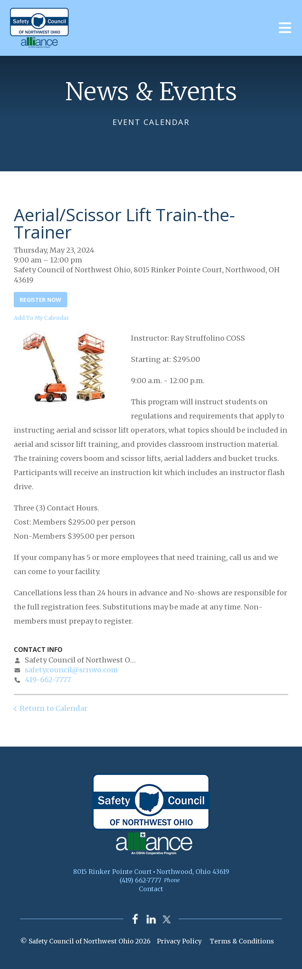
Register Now (40, 299)
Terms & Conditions (242, 941)
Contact (151, 889)
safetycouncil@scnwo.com (71, 669)
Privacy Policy (179, 941)
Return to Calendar (53, 708)
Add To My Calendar (41, 317)
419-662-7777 (48, 679)
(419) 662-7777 (140, 880)
